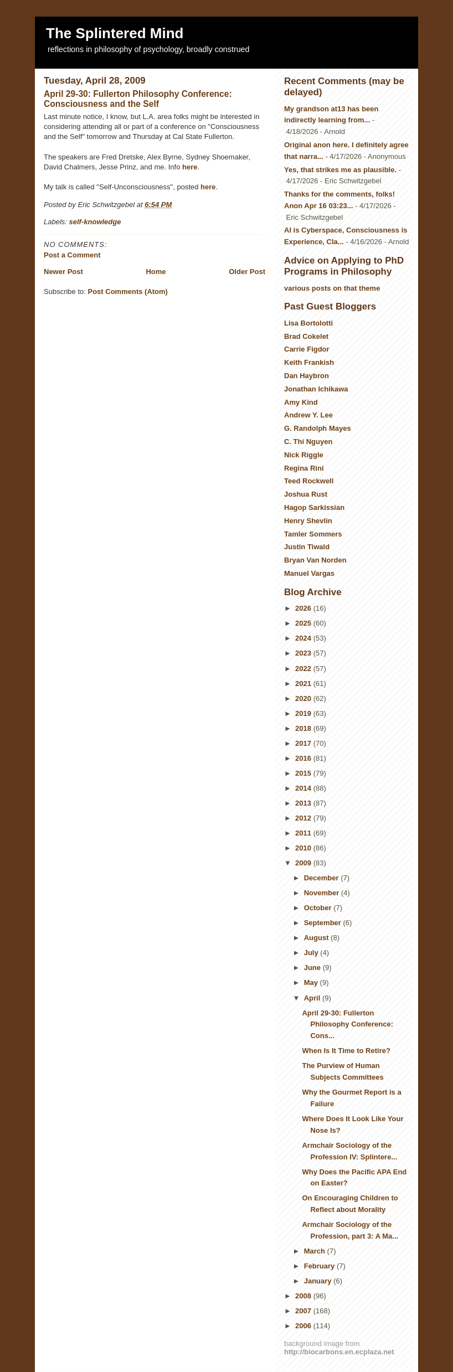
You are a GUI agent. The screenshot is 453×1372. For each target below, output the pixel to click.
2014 (304, 788)
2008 (304, 1296)
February (320, 1266)
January (318, 1281)
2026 (304, 608)
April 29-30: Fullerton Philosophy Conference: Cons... (347, 1024)
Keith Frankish (309, 362)
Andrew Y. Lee (308, 415)
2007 (304, 1311)
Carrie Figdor (307, 349)
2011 (304, 833)
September (323, 923)
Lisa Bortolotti (308, 323)
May (312, 982)
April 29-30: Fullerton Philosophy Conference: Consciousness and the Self (138, 99)
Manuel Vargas (309, 573)
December (322, 878)
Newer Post (63, 271)
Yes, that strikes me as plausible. (340, 170)
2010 (304, 848)
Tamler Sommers (313, 534)
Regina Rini (304, 468)
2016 (304, 758)
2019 (304, 713)
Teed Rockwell (308, 481)
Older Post (247, 271)
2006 (304, 1326)
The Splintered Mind (114, 33)
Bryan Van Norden (315, 560)
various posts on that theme (332, 288)
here (189, 167)
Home (156, 271)
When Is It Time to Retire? (346, 1050)
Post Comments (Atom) (128, 291)
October (318, 908)
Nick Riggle (303, 455)
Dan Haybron (306, 376)
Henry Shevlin (308, 521)
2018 (304, 728)
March (315, 1251)
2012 (304, 818)
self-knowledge (95, 222)
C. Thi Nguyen (308, 441)
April (313, 998)
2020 (304, 698)
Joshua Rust (305, 494)
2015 (304, 773)
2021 (304, 683)
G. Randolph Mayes (317, 428)
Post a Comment (72, 255)
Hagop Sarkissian (314, 507)
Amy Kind (301, 402)
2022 (304, 668)
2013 (304, 803)
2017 (304, 743)
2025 (304, 623)
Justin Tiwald (307, 547)
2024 (304, 638)
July (312, 952)
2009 (304, 863)
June (313, 967)
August (317, 937)
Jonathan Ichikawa (316, 389)
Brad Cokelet (306, 336)
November (322, 893)
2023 (304, 653)
